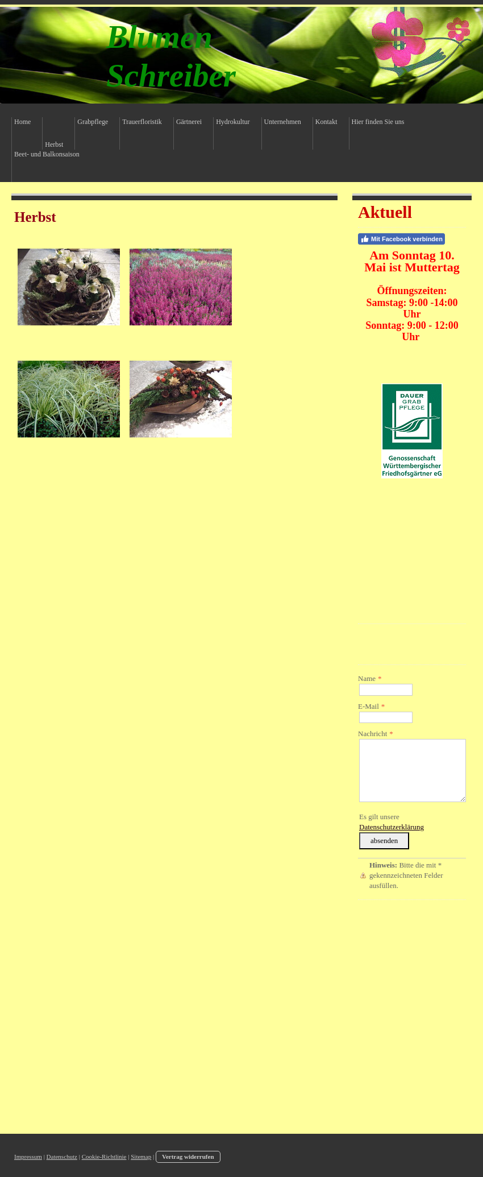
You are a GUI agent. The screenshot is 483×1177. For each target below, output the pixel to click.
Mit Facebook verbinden (401, 238)
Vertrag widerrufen (188, 1156)
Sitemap (141, 1156)
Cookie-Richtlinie (104, 1156)
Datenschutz (62, 1156)
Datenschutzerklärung (391, 827)
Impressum (28, 1156)
